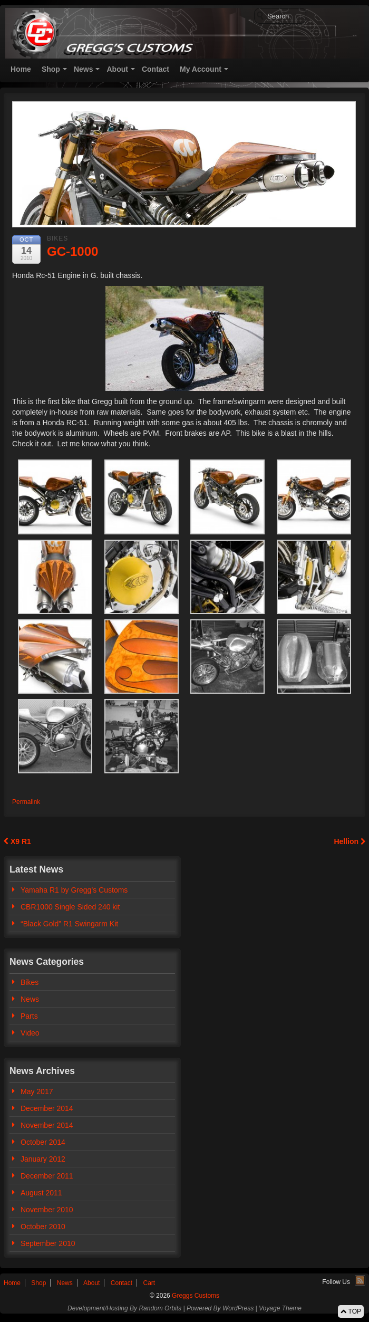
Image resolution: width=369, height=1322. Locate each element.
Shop (51, 69)
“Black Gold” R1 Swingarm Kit (69, 923)
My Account (200, 69)
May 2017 (37, 1091)
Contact (155, 69)
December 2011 (47, 1176)
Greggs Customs (194, 1295)
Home (21, 69)
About (117, 69)
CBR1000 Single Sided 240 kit (70, 907)
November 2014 (47, 1125)
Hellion (349, 841)
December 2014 (47, 1108)
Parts (29, 1016)
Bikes (57, 238)
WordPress (238, 1308)
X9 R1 (17, 841)
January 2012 (43, 1159)
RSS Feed (360, 1280)
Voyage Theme (280, 1308)
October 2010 (43, 1226)
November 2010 (47, 1209)
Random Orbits (160, 1308)
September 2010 (48, 1243)
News (83, 69)
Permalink (26, 802)
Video (30, 1033)
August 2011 (41, 1193)
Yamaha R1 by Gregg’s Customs (74, 890)
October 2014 (43, 1142)
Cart (149, 1283)
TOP (351, 1311)
